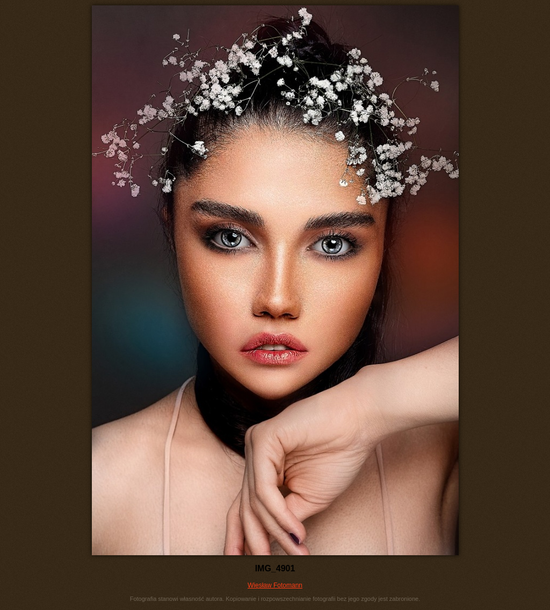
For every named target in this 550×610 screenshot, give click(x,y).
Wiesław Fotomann (275, 585)
